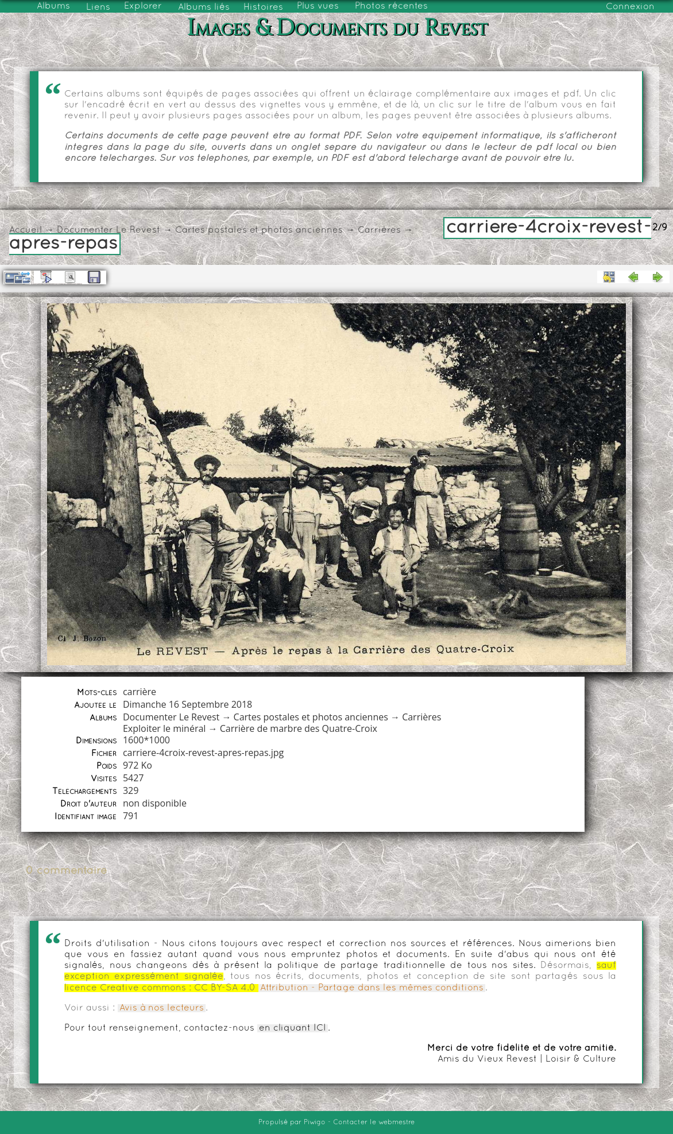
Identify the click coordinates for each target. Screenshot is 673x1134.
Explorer (143, 6)
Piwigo (315, 1122)
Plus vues (318, 6)
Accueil (25, 230)
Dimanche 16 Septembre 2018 (187, 704)
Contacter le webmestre (374, 1122)
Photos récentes (391, 6)
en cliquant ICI (292, 1028)
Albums (53, 6)
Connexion (630, 7)
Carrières (379, 230)
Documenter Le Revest (108, 230)
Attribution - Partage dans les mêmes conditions (372, 988)
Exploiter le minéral (164, 728)
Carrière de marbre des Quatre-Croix (298, 728)
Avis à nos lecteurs (161, 1008)
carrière (139, 691)
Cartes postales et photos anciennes (259, 230)
